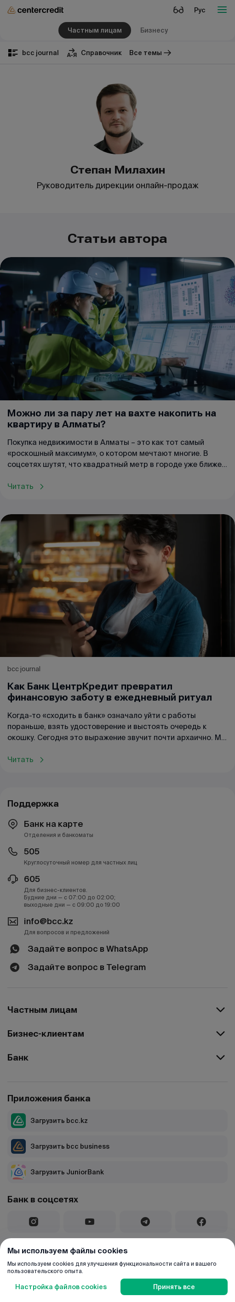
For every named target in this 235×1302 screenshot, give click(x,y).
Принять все (174, 1287)
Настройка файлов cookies (61, 1287)
